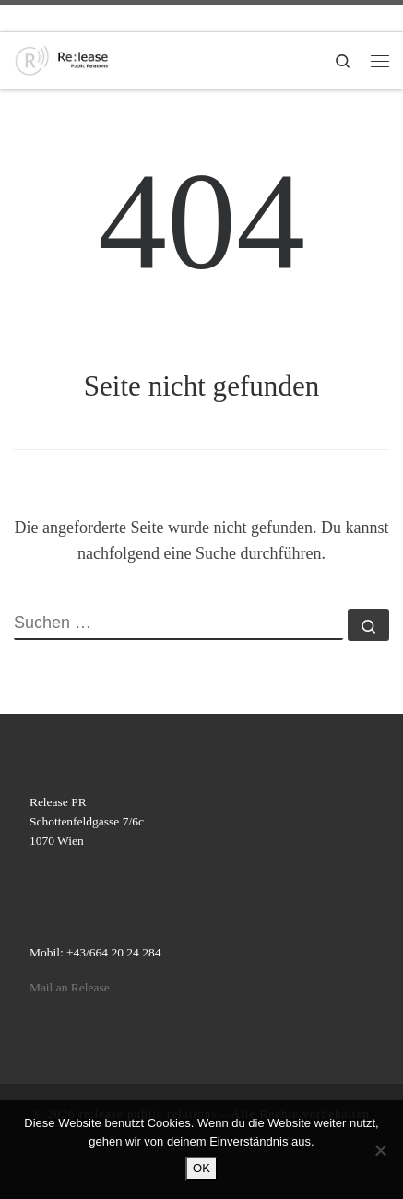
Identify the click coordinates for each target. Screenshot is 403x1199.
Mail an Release (70, 987)
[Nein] (380, 1150)
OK (201, 1168)
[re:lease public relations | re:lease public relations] (62, 58)
